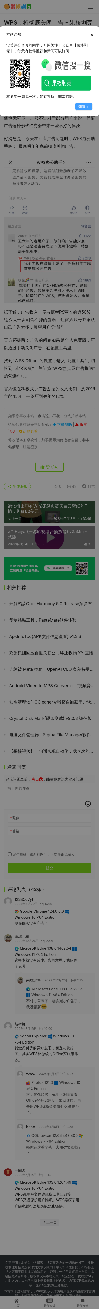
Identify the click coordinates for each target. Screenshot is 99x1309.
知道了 (83, 106)
